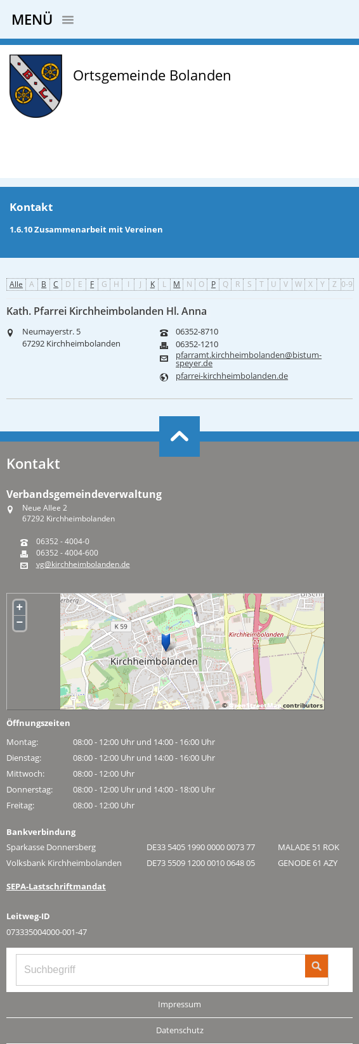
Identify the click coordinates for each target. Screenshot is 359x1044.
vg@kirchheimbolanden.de (83, 564)
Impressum (179, 1004)
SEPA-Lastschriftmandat (56, 886)
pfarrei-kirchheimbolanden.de (232, 376)
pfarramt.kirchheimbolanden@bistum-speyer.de (249, 359)
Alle (16, 284)
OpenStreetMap (255, 705)
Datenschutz (180, 1030)
